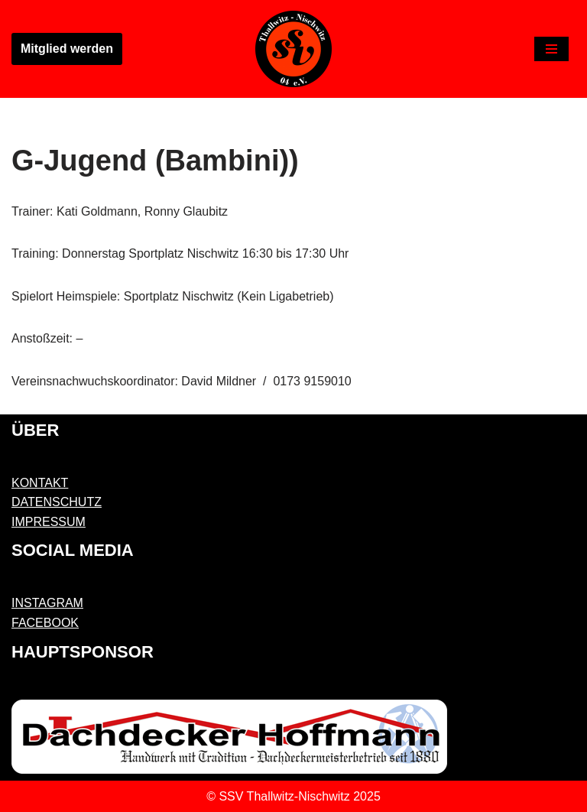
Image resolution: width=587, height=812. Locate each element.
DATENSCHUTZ (56, 501)
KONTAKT (39, 482)
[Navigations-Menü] (551, 49)
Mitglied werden (67, 48)
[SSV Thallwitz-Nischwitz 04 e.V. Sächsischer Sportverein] (293, 49)
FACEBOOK (45, 622)
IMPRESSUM (48, 521)
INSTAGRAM (47, 602)
